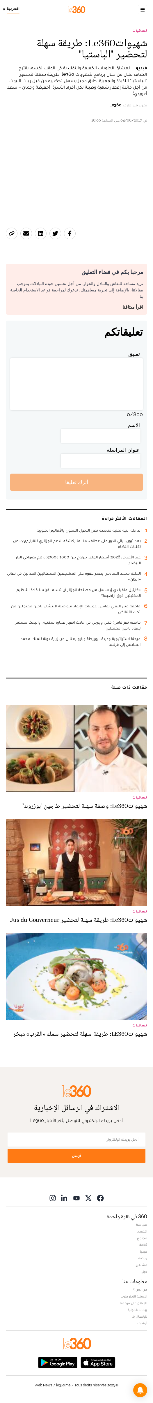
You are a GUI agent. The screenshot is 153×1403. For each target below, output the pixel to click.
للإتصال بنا (139, 1316)
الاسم (134, 425)
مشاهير (141, 1265)
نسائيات (139, 31)
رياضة (142, 1258)
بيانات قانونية (137, 1310)
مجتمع (142, 1238)
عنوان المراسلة (123, 450)
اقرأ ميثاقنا (132, 307)
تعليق (134, 354)
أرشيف (142, 1323)
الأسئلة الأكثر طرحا (134, 1296)
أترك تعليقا (76, 482)
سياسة (141, 1225)
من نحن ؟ (140, 1290)
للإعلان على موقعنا (133, 1303)
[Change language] (12, 9)
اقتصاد (142, 1231)
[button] (140, 1390)
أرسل (76, 1156)
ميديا (143, 1251)
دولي (144, 1272)
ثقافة (143, 1245)
